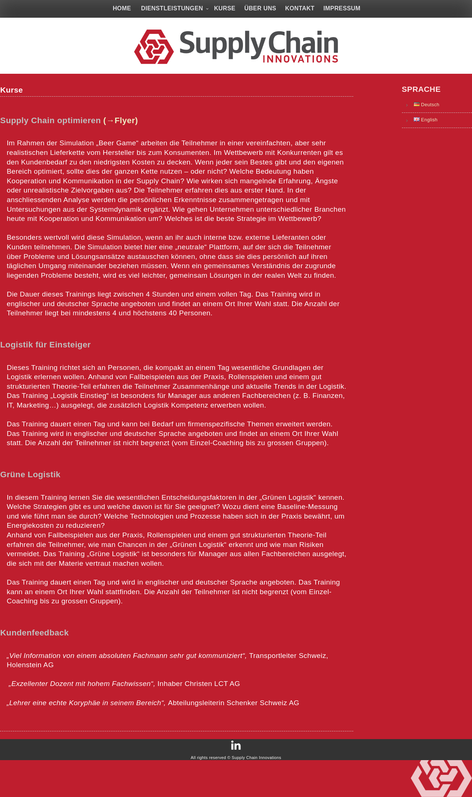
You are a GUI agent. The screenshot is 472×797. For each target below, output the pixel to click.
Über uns (260, 8)
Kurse (224, 8)
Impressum (342, 8)
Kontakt (300, 8)
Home (122, 8)
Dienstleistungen (172, 8)
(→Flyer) (124, 130)
